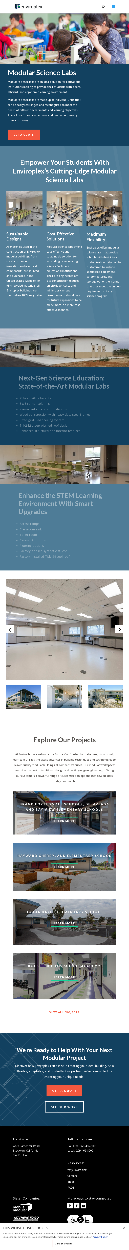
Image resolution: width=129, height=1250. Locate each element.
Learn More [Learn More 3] (64, 923)
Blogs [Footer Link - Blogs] (71, 1182)
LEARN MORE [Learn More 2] (64, 867)
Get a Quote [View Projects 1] (23, 134)
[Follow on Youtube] (83, 1205)
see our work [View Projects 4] (64, 1107)
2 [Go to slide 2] (66, 672)
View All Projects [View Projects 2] (64, 1012)
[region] (64, 1236)
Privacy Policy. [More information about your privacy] (100, 1236)
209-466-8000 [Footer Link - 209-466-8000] (84, 1150)
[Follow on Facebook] (76, 1205)
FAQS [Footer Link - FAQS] (70, 1187)
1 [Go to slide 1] (63, 672)
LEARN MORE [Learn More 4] (64, 977)
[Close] (123, 1228)
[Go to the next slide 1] (119, 629)
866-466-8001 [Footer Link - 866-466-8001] (88, 1146)
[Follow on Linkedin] (70, 1205)
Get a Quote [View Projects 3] (64, 1091)
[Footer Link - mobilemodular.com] (22, 1210)
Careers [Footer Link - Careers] (72, 1176)
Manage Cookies (63, 1243)
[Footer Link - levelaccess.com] (80, 1220)
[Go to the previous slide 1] (10, 629)
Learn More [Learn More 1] (64, 821)
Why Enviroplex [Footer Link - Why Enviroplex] (77, 1170)
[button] (64, 679)
